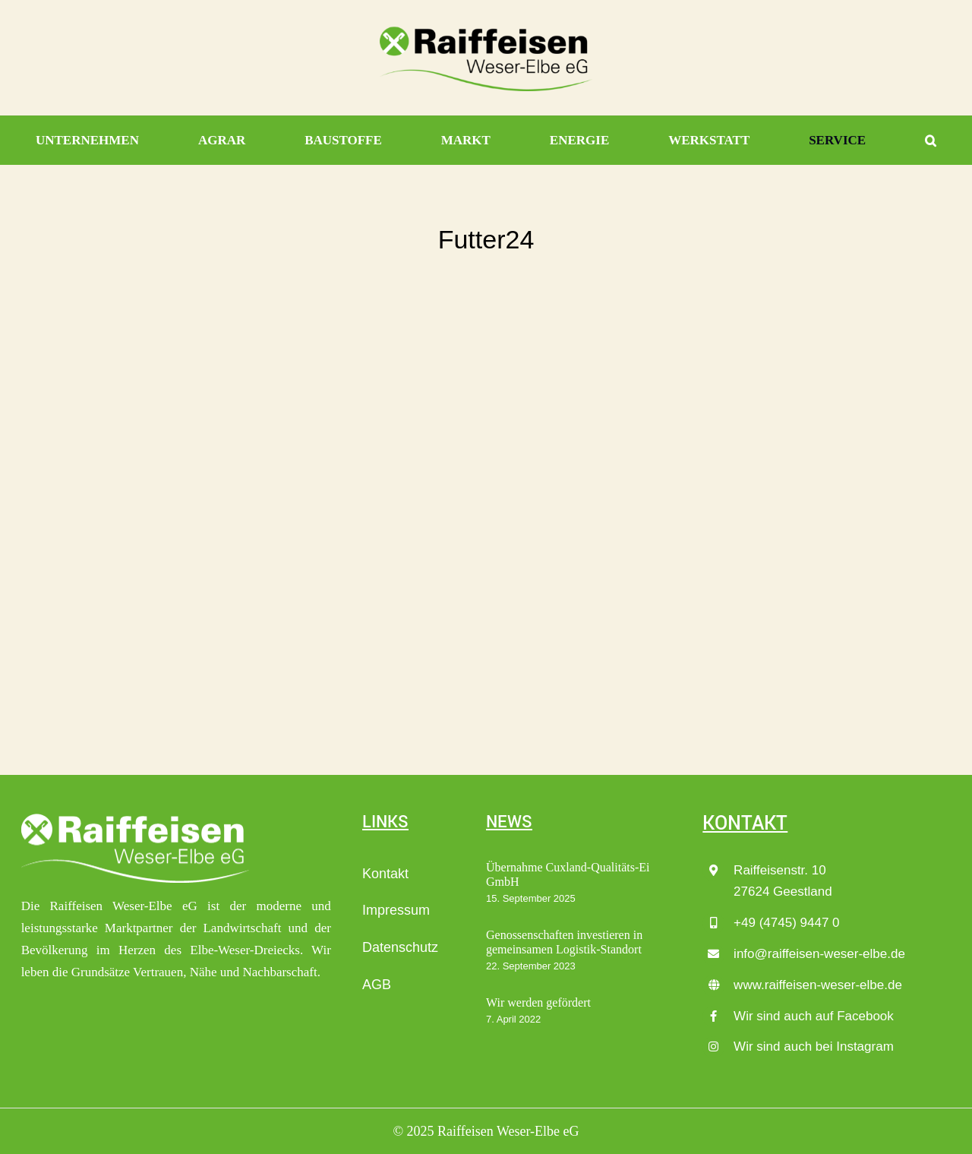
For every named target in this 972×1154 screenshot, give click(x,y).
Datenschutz (400, 947)
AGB (376, 984)
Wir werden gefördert (538, 1002)
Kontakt (385, 873)
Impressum (396, 910)
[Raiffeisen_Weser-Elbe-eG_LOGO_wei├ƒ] (135, 818)
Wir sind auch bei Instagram (814, 1046)
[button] (930, 140)
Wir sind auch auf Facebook (814, 1016)
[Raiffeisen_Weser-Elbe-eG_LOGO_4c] (486, 31)
